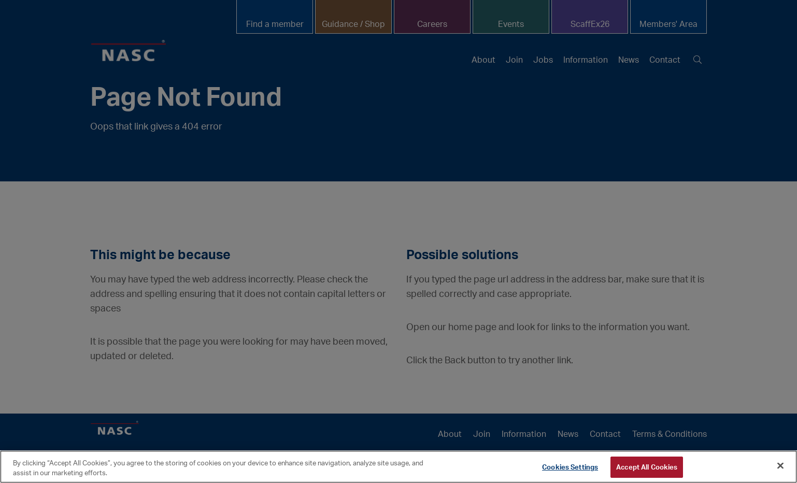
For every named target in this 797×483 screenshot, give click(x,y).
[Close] (780, 465)
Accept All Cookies (646, 467)
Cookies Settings (570, 467)
